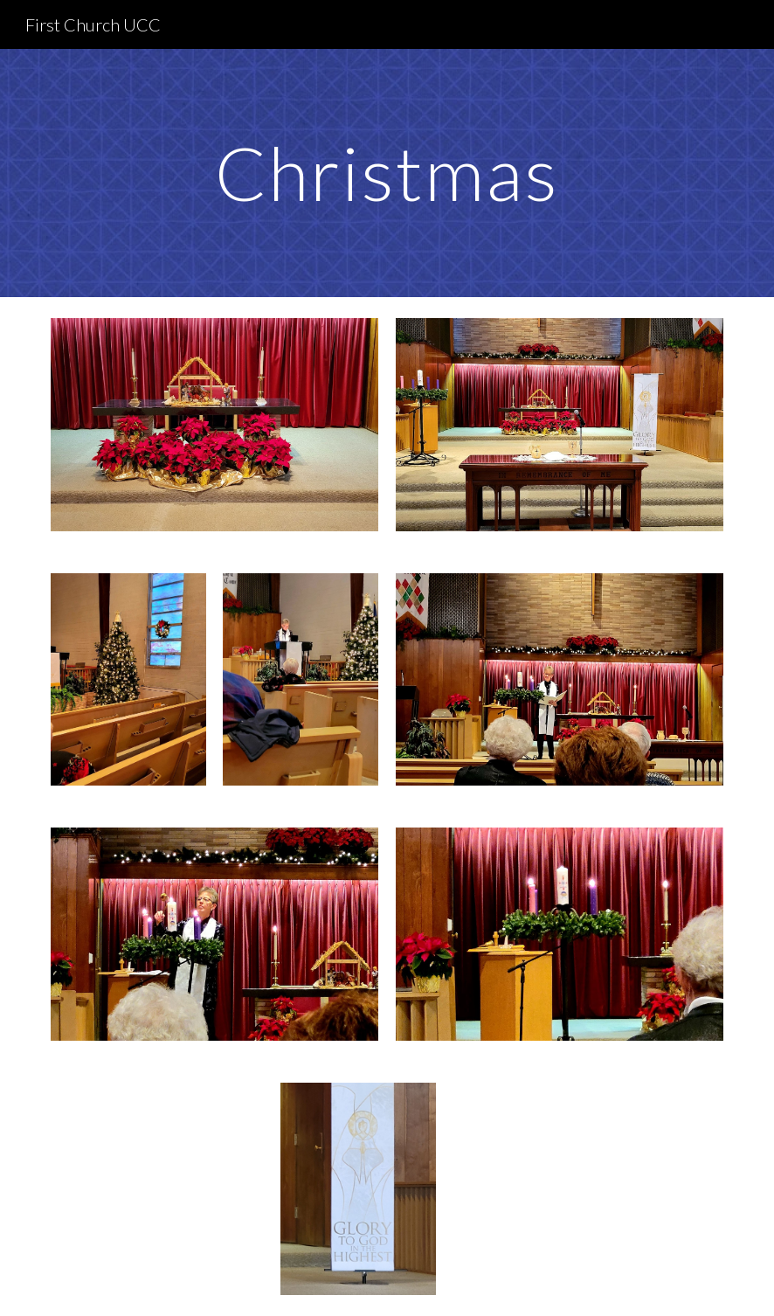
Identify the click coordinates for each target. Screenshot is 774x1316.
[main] (387, 172)
